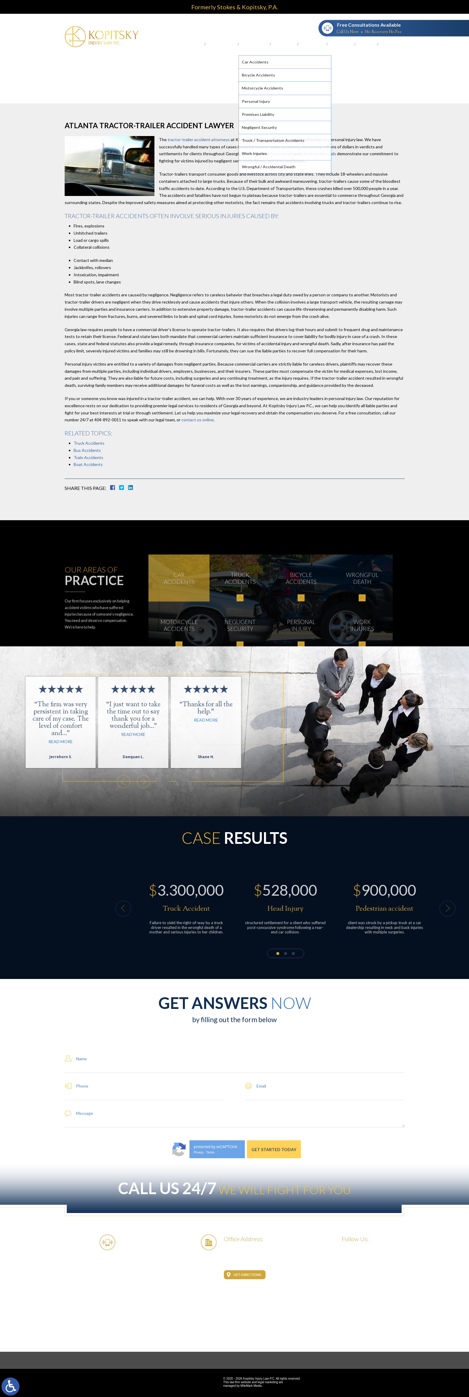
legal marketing (268, 1382)
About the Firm (221, 44)
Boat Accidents (88, 464)
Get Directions (247, 1275)
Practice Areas (254, 44)
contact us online (197, 419)
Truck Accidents (89, 443)
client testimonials (319, 153)
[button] (13, 781)
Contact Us (391, 44)
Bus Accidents (87, 450)
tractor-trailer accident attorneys (199, 139)
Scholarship (341, 44)
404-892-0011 (295, 28)
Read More (75, 719)
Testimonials (312, 44)
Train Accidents (88, 457)
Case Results (284, 44)
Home (197, 44)
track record (281, 153)
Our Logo (366, 44)
